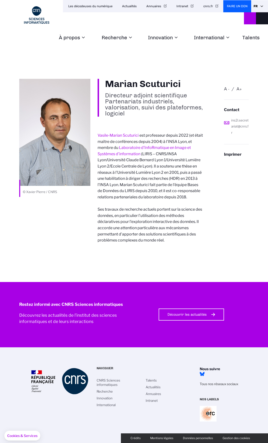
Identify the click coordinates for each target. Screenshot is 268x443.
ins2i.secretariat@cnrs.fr (240, 126)
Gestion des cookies (236, 438)
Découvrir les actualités (187, 314)
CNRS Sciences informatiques (108, 382)
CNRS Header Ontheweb (250, 18)
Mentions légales (161, 438)
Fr (256, 6)
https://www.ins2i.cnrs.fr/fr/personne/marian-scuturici (236, 164)
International (209, 37)
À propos (69, 37)
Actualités (129, 6)
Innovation (160, 37)
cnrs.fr (208, 6)
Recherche (114, 37)
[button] (22, 436)
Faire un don (237, 6)
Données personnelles (198, 438)
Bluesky (202, 374)
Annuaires (153, 6)
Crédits (136, 438)
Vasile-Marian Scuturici (118, 135)
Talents (251, 37)
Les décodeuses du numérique (90, 6)
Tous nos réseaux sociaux (219, 384)
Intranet (182, 6)
